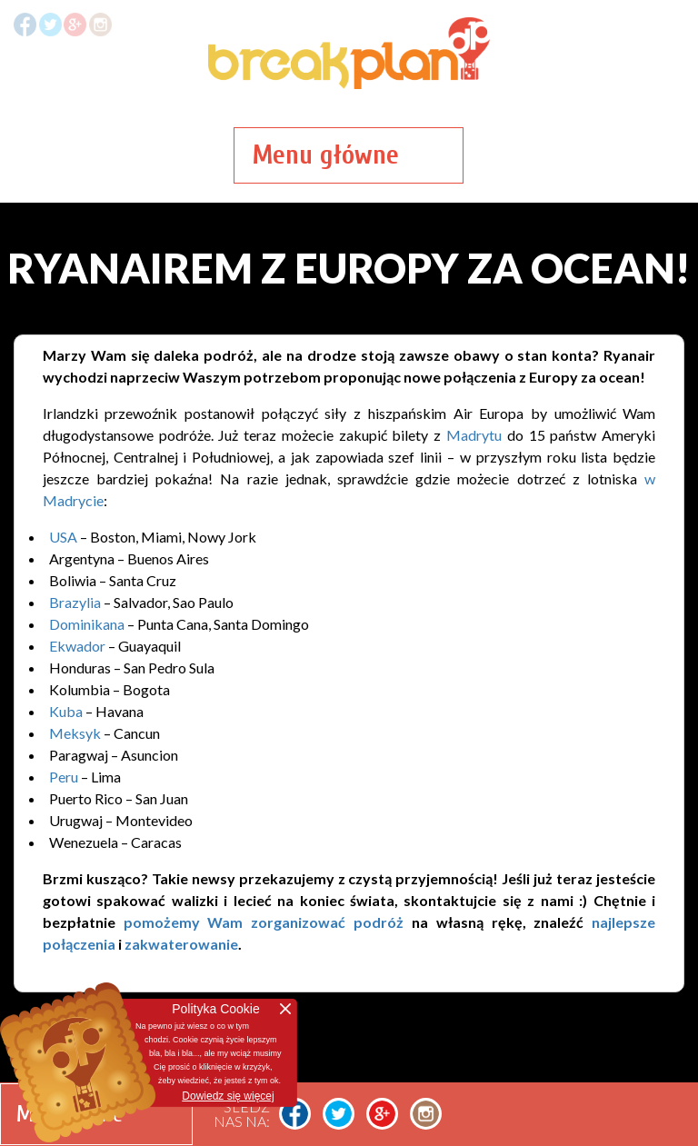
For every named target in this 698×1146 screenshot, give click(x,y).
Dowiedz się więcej (228, 1096)
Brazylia (75, 602)
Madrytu (474, 434)
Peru (63, 776)
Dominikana (87, 624)
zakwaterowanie (181, 943)
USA (63, 536)
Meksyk (75, 733)
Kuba (66, 711)
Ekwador (77, 645)
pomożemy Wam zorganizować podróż (264, 922)
